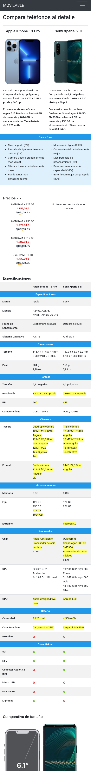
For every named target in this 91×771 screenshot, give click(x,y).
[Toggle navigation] (82, 5)
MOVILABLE (13, 5)
